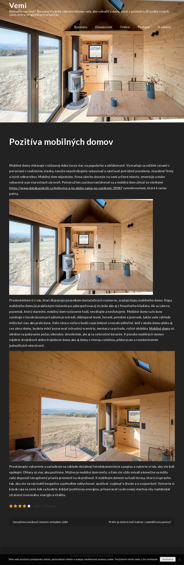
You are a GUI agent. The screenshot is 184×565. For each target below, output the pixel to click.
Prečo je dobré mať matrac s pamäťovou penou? (140, 522)
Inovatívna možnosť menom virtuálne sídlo (40, 522)
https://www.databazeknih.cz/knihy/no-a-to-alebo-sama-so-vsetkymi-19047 (65, 188)
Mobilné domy (159, 328)
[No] (179, 559)
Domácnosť (103, 27)
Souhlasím (167, 559)
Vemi (18, 5)
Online (125, 27)
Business (80, 27)
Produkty (164, 27)
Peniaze (144, 27)
